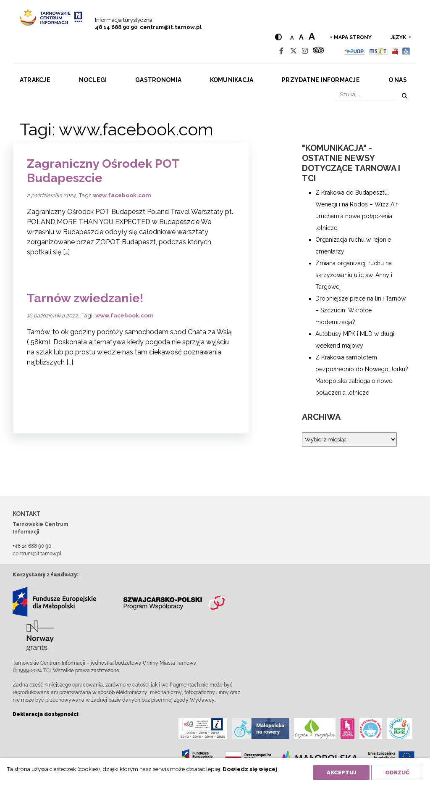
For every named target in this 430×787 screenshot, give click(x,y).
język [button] (399, 37)
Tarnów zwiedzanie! (85, 298)
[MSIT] (378, 51)
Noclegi (93, 80)
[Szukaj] (365, 94)
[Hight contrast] (278, 37)
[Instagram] (305, 51)
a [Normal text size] (292, 37)
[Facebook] (281, 51)
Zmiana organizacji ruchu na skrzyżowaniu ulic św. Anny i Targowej (353, 275)
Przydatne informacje (321, 80)
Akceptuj (341, 772)
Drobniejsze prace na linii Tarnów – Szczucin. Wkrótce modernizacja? (360, 310)
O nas (397, 80)
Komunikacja (232, 80)
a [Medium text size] (301, 37)
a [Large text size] (312, 36)
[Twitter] (293, 51)
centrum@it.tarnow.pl (171, 27)
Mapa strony (353, 37)
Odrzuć (397, 772)
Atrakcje (35, 80)
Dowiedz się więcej (250, 769)
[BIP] (395, 51)
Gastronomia (158, 80)
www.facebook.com (122, 195)
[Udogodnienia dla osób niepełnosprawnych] (406, 51)
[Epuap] (354, 51)
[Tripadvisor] (318, 51)
